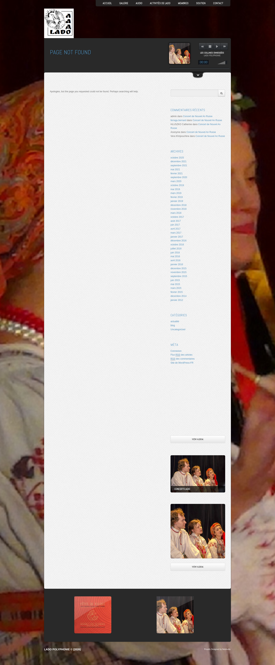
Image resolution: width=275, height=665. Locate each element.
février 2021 (177, 173)
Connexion (176, 351)
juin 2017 (175, 224)
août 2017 (176, 221)
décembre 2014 (178, 296)
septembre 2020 (179, 177)
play (217, 46)
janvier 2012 (177, 300)
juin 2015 (175, 280)
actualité (175, 321)
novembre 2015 (178, 272)
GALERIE (123, 3)
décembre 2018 (178, 205)
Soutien (200, 3)
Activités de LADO (160, 3)
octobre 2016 (177, 244)
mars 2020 (176, 181)
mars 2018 (176, 213)
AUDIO (139, 3)
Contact (218, 3)
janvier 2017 (177, 236)
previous (202, 46)
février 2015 (177, 292)
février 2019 (177, 197)
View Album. (198, 439)
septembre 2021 (179, 165)
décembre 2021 (178, 161)
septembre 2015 (179, 276)
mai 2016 (175, 256)
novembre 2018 (178, 209)
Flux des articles (181, 354)
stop (210, 46)
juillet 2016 (176, 248)
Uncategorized (178, 329)
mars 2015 (176, 288)
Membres (183, 3)
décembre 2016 (178, 240)
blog (173, 325)
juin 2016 (175, 252)
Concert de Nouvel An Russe (197, 116)
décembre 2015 (178, 268)
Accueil (107, 3)
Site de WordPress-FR (182, 362)
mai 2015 (175, 284)
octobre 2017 (177, 217)
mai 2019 (175, 189)
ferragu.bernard (178, 120)
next (224, 46)
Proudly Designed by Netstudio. (217, 649)
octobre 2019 (177, 185)
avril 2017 (175, 228)
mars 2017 (176, 232)
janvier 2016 (177, 264)
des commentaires (183, 358)
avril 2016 (175, 260)
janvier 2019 (177, 201)
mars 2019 (176, 193)
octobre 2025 (177, 157)
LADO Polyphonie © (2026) (62, 649)
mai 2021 (175, 169)
